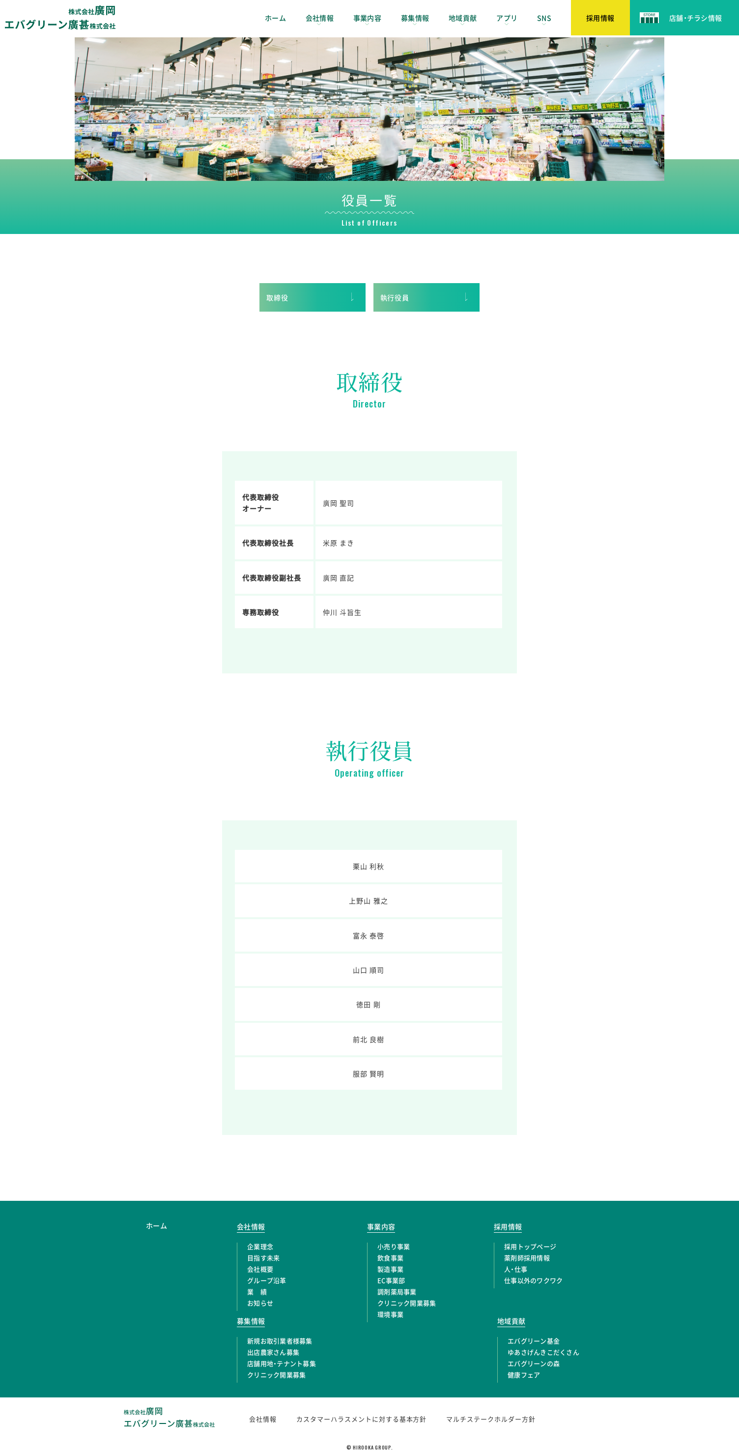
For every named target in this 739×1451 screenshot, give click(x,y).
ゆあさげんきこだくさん (543, 1352)
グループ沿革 (266, 1280)
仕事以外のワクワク (533, 1280)
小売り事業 (393, 1246)
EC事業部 (391, 1280)
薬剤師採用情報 (527, 1257)
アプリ (506, 18)
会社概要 (260, 1269)
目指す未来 (263, 1257)
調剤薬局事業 (397, 1291)
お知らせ (260, 1303)
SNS (544, 18)
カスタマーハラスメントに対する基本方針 (361, 1418)
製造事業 (390, 1269)
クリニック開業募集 (406, 1303)
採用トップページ (530, 1246)
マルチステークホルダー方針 (491, 1418)
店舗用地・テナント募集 (281, 1363)
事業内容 (367, 18)
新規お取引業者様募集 (280, 1340)
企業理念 (260, 1246)
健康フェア (524, 1374)
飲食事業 (390, 1257)
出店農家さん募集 (273, 1352)
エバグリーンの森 (534, 1363)
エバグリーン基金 (534, 1340)
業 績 (257, 1291)
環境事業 (390, 1314)
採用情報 (508, 1226)
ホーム (275, 18)
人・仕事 (515, 1269)
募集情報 (415, 18)
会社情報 (320, 18)
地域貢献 (463, 18)
